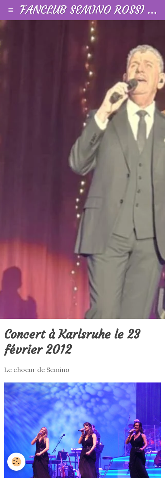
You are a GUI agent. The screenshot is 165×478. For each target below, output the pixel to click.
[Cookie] (16, 462)
